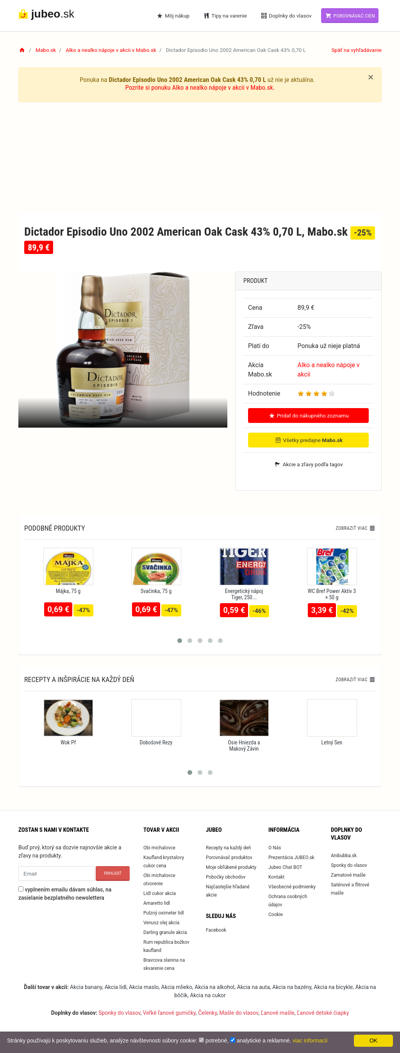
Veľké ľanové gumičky (169, 1013)
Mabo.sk (46, 50)
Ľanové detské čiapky (323, 1013)
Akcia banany (86, 987)
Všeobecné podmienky (292, 887)
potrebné (216, 1040)
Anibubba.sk (344, 855)
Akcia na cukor (208, 995)
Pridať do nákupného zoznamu (308, 415)
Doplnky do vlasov (286, 15)
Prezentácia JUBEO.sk (291, 857)
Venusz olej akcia (161, 922)
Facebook (216, 930)
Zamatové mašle (348, 875)
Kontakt (276, 877)
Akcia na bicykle (333, 987)
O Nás (274, 848)
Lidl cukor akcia (159, 893)
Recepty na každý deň (228, 848)
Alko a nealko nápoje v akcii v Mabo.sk (111, 50)
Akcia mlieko (177, 987)
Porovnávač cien (350, 15)
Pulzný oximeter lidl (163, 913)
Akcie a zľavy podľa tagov (308, 464)
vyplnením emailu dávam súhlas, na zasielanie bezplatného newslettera (64, 893)
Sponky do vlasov (349, 865)
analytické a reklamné (263, 1040)
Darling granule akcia (165, 932)
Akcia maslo (144, 987)
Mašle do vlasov (239, 1013)
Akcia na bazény (291, 987)
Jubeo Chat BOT (285, 867)
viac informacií (310, 1040)
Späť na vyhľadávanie (356, 50)
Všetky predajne (308, 440)
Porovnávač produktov (229, 857)
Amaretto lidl (156, 903)
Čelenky (207, 1013)
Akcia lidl (116, 987)
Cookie (275, 914)
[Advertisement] (200, 158)
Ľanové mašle (277, 1013)
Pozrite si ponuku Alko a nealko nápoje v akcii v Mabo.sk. (200, 87)
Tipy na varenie (225, 15)
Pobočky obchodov (226, 877)
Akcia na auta (253, 987)
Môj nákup (173, 15)
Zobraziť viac (355, 528)
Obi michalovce (159, 848)
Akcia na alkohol (214, 987)
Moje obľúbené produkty (231, 867)
